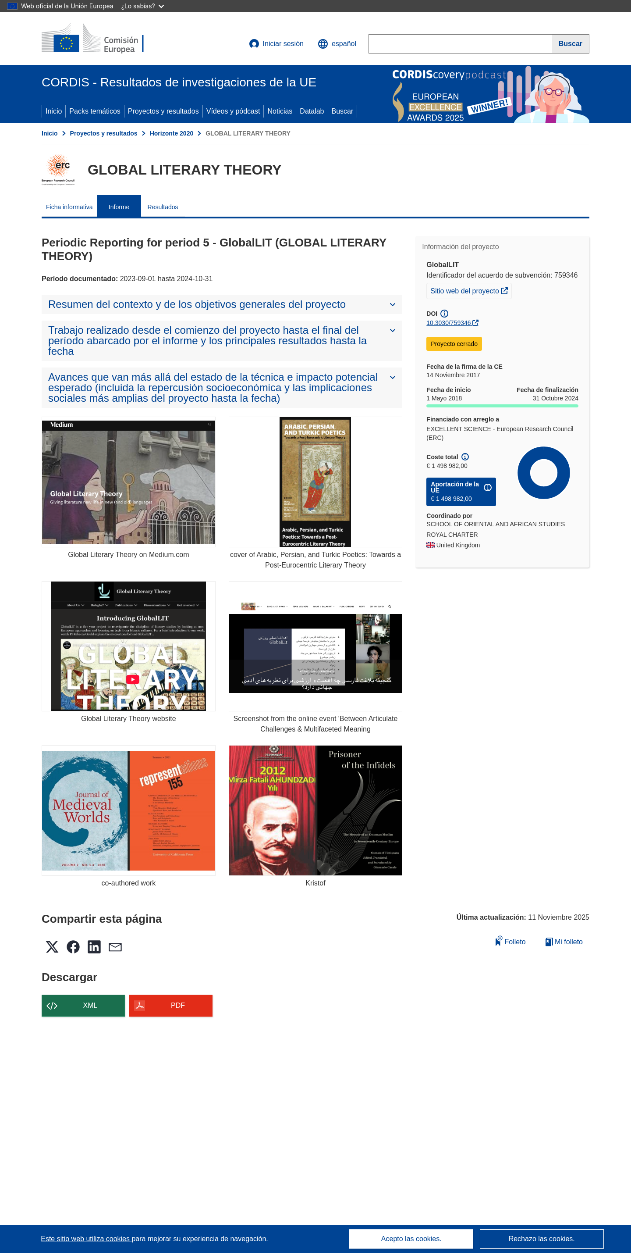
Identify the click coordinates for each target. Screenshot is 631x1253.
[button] (337, 43)
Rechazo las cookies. (542, 1238)
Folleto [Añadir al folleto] (510, 940)
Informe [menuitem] (119, 207)
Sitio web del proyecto (471, 290)
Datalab (312, 111)
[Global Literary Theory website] (129, 646)
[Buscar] (570, 44)
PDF (178, 1005)
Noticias (279, 111)
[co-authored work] (129, 810)
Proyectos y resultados (163, 111)
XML (90, 1005)
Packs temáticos (94, 111)
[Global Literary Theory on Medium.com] (129, 482)
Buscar (343, 111)
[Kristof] (316, 810)
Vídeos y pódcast (233, 111)
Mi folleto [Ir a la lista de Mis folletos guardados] (564, 942)
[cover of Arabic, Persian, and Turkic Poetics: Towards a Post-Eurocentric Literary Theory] (316, 482)
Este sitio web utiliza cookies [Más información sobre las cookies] (86, 1238)
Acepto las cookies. (411, 1238)
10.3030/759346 (448, 322)
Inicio (54, 111)
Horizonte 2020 (172, 133)
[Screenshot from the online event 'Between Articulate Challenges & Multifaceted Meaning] (316, 646)
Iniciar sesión (276, 44)
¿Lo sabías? (142, 6)
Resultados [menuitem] (163, 207)
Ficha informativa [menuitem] (69, 207)
